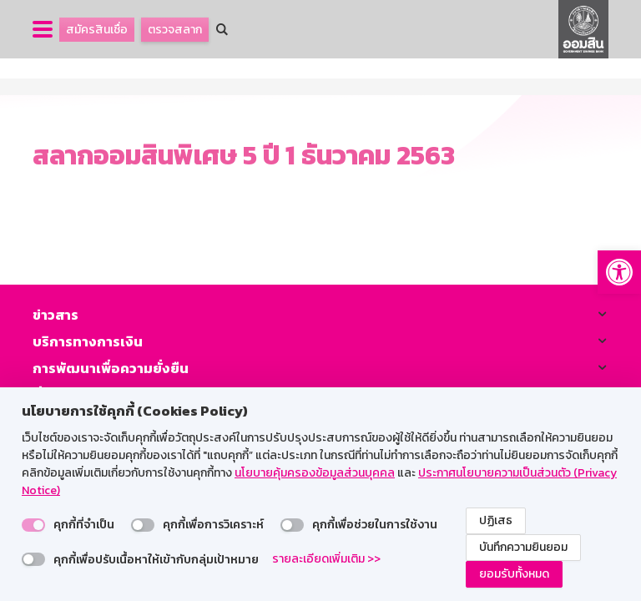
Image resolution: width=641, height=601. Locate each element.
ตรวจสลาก (175, 29)
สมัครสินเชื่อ (97, 29)
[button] (619, 272)
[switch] (33, 525)
